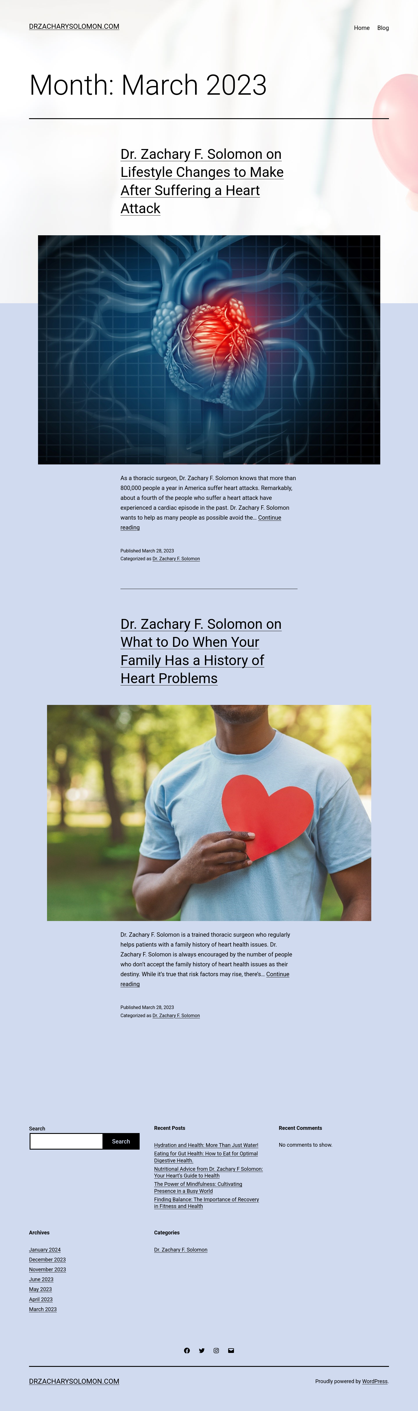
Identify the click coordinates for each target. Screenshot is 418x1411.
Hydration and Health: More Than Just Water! (206, 1145)
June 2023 (41, 1279)
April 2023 (41, 1299)
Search (37, 1128)
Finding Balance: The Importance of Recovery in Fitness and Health (206, 1202)
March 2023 (43, 1309)
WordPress (375, 1381)
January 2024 (45, 1250)
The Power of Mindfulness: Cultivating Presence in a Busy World (198, 1187)
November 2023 (47, 1269)
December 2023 (47, 1259)
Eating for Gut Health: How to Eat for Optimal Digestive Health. (206, 1156)
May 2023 (40, 1289)
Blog (383, 27)
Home (362, 27)
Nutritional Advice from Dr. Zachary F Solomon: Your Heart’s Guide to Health (208, 1172)
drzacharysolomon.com (74, 26)
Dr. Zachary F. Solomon (176, 558)
